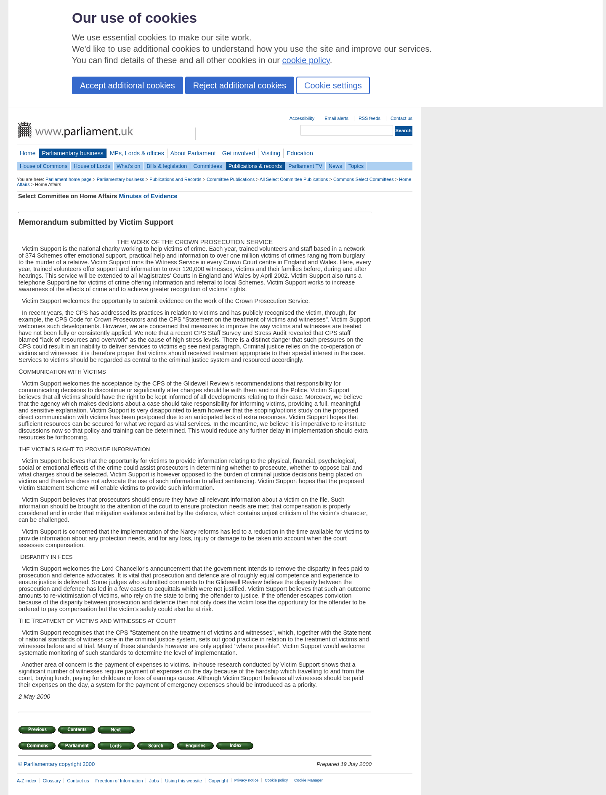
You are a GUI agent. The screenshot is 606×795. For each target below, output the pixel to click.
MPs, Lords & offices (137, 153)
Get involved (238, 153)
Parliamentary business (73, 153)
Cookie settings (333, 85)
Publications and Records (175, 179)
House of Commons (43, 166)
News (335, 166)
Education (300, 153)
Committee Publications (231, 179)
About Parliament (193, 153)
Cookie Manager (308, 780)
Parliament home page (68, 179)
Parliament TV (305, 166)
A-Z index (27, 780)
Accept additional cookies (127, 85)
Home (28, 153)
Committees (207, 166)
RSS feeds (369, 118)
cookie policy (306, 60)
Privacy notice (246, 780)
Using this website (183, 780)
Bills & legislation (166, 166)
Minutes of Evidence (148, 196)
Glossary (52, 780)
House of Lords (92, 166)
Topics (356, 166)
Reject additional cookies (239, 85)
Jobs (154, 780)
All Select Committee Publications (294, 179)
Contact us (401, 118)
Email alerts (336, 118)
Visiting (270, 153)
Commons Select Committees (363, 179)
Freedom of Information (119, 780)
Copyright (218, 780)
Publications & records (255, 166)
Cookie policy (276, 780)
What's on (129, 166)
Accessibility (302, 118)
